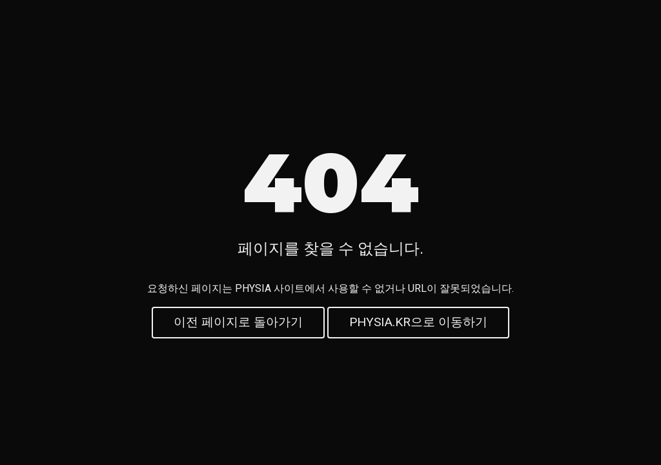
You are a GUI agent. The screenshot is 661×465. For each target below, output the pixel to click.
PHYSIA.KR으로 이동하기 (418, 324)
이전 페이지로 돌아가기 (238, 324)
